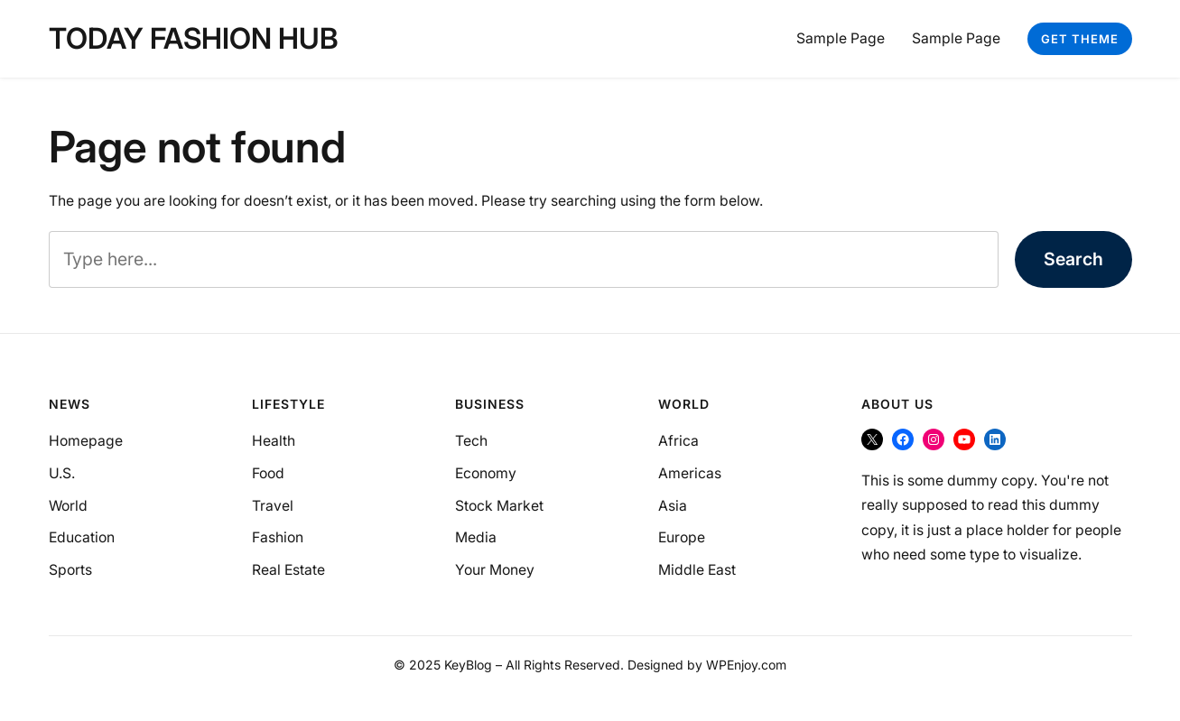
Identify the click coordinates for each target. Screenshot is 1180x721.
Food (268, 473)
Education (82, 537)
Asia (672, 505)
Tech (471, 440)
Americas (689, 473)
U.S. (62, 473)
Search (1073, 259)
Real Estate (288, 569)
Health (273, 440)
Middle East (697, 569)
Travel (272, 505)
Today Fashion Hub (194, 38)
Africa (678, 440)
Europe (681, 537)
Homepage (86, 440)
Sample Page (840, 38)
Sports (70, 569)
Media (476, 537)
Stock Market (499, 505)
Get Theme (1080, 39)
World (68, 505)
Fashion (277, 537)
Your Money (494, 569)
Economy (485, 473)
